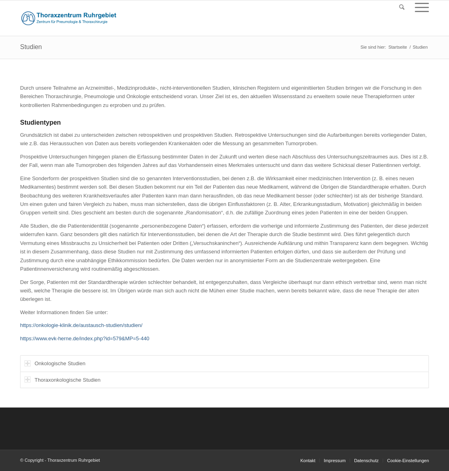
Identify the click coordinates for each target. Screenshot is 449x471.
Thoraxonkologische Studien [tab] (62, 379)
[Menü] (419, 7)
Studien (31, 46)
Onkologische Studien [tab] (55, 363)
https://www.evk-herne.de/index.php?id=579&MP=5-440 (85, 338)
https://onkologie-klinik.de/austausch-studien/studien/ (81, 325)
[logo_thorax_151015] (69, 18)
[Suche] (402, 7)
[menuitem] (402, 7)
